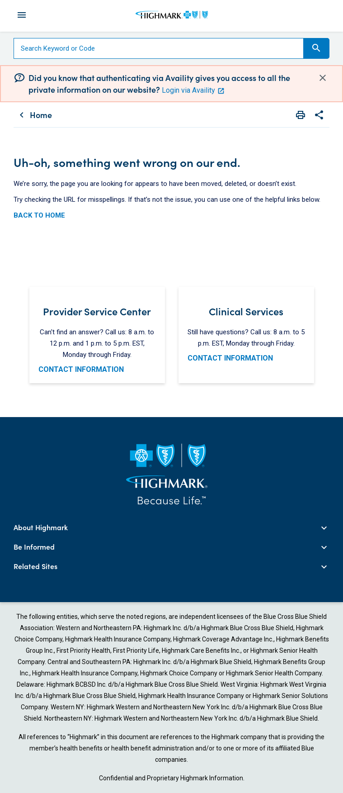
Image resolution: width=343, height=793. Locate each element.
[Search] (159, 48)
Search (316, 48)
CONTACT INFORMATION (81, 369)
